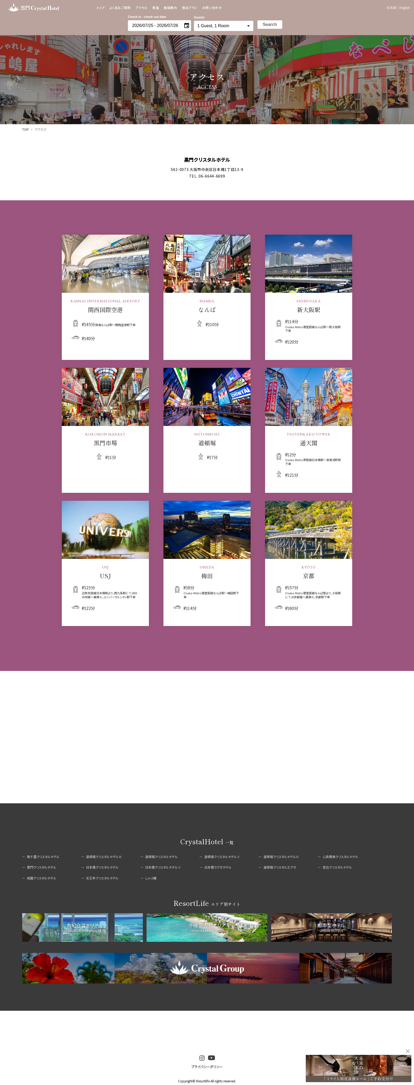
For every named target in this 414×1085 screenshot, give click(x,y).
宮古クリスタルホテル (337, 867)
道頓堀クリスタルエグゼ (280, 867)
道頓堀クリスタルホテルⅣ (281, 856)
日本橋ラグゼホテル (218, 867)
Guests (199, 17)
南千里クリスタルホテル (43, 856)
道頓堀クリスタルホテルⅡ (222, 856)
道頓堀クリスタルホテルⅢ (104, 856)
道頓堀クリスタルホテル (161, 856)
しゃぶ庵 (151, 878)
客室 (155, 7)
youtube (211, 1057)
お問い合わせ (212, 7)
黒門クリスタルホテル (41, 867)
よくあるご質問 (119, 7)
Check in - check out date (147, 16)
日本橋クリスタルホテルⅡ (163, 867)
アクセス (141, 7)
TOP (25, 129)
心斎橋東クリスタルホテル (340, 856)
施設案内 (170, 7)
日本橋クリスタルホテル (102, 867)
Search (270, 24)
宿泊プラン (189, 7)
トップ (101, 7)
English (404, 7)
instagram (202, 1058)
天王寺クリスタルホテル (102, 878)
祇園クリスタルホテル (41, 878)
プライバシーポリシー (207, 1066)
